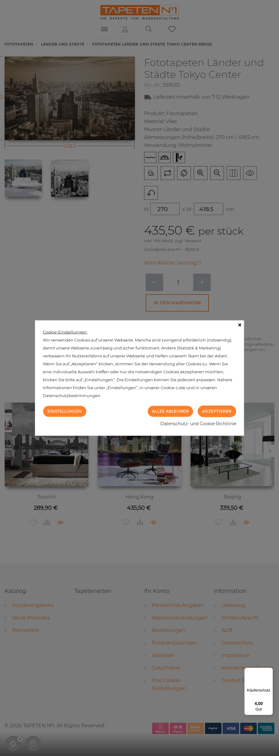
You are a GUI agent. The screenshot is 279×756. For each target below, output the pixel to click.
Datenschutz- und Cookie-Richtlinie (198, 423)
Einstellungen (64, 411)
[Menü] (269, 671)
